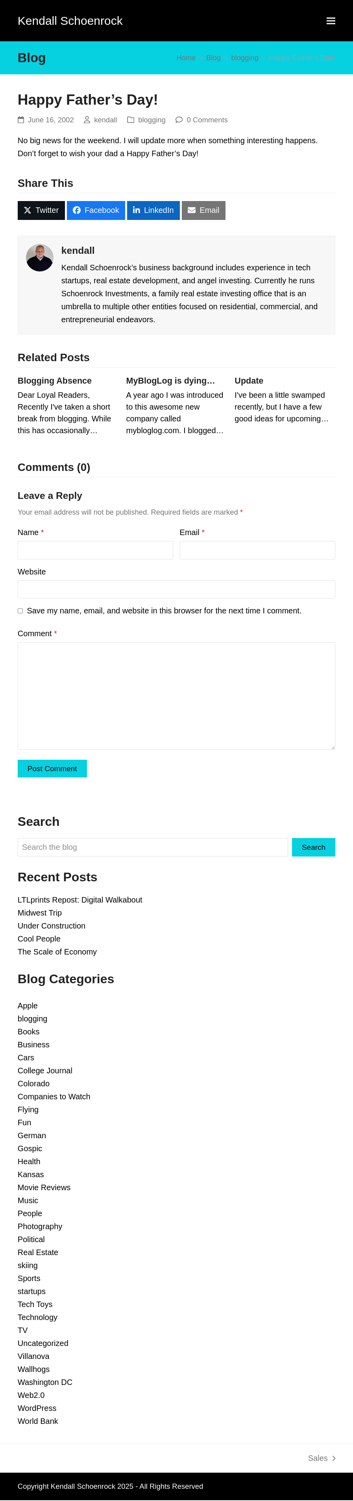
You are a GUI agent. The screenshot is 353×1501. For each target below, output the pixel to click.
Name (31, 532)
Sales (321, 1460)
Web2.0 (31, 1396)
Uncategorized (43, 1344)
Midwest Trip (40, 913)
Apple (28, 1006)
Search (313, 848)
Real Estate (38, 1253)
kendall (105, 120)
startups (32, 1292)
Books (29, 1032)
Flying (28, 1110)
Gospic (30, 1149)
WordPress (37, 1409)
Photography (40, 1227)
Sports (29, 1279)
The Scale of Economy (57, 952)
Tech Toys (35, 1305)
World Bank (38, 1422)
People (30, 1214)
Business (34, 1045)
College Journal (45, 1071)
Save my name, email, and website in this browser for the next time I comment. (164, 610)
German (32, 1136)
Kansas (31, 1175)
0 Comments (207, 120)
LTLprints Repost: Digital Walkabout (80, 900)
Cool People (39, 939)
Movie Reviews (44, 1188)
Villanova (34, 1357)
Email (192, 532)
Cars (26, 1058)
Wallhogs (34, 1370)
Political (31, 1240)
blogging (152, 120)
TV (23, 1331)
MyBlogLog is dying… (170, 381)
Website (32, 571)
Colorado (34, 1084)
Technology (37, 1318)
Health (29, 1162)
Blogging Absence (55, 381)
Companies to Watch (54, 1097)
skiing (28, 1266)
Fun (24, 1123)
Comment (37, 633)
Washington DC (45, 1383)
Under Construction (51, 926)
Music (28, 1201)
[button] (331, 20)
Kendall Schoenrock (70, 20)
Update (249, 381)
